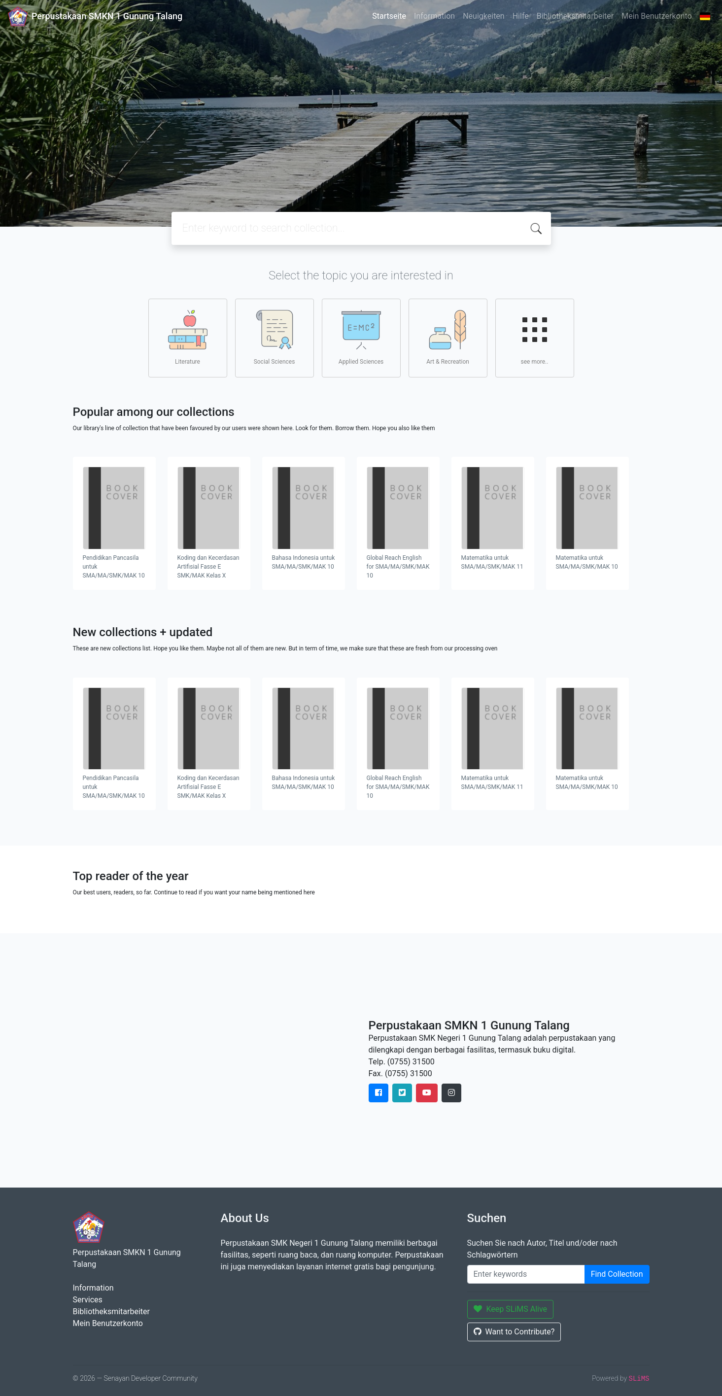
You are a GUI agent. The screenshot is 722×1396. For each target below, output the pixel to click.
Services (88, 1299)
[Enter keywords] (526, 1274)
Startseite (389, 16)
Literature (187, 337)
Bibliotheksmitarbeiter (575, 16)
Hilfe (521, 16)
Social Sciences (274, 337)
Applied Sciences (361, 337)
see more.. (534, 337)
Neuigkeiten (483, 16)
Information (434, 16)
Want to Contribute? (514, 1331)
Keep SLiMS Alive (511, 1309)
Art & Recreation (447, 337)
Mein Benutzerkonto (656, 16)
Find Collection (617, 1274)
